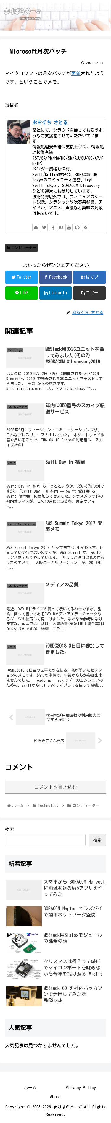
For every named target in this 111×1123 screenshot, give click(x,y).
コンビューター (21, 248)
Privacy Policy (81, 1088)
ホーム (30, 1088)
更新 (76, 73)
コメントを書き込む (55, 786)
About (55, 1097)
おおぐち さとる (50, 122)
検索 (9, 829)
